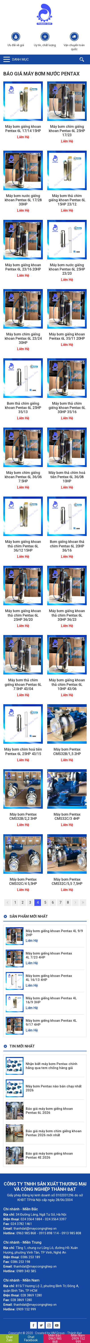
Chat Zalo (9, 1338)
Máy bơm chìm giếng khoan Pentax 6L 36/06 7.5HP (23, 477)
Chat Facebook (31, 1338)
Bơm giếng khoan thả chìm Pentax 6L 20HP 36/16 (67, 546)
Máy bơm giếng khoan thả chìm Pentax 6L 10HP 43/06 (67, 684)
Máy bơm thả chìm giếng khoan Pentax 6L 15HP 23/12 (67, 200)
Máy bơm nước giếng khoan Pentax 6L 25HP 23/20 (67, 269)
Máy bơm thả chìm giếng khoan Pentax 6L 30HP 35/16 (67, 407)
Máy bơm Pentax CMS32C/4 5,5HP (23, 881)
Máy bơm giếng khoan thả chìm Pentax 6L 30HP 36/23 (67, 615)
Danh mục (20, 59)
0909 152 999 (78, 1338)
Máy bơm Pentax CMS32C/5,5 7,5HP (67, 881)
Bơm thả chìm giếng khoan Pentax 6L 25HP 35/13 (23, 407)
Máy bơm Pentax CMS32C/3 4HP (67, 816)
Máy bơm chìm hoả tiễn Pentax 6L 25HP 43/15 (23, 751)
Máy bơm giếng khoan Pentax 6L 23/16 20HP (23, 267)
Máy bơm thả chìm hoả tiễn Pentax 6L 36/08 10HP (67, 477)
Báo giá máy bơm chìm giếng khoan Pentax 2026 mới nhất (54, 1133)
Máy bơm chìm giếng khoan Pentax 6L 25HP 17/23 (67, 130)
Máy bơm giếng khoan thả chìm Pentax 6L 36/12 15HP (23, 546)
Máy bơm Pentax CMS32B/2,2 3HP (23, 816)
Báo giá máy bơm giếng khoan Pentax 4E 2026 (49, 1156)
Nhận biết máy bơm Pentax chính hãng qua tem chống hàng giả (51, 1066)
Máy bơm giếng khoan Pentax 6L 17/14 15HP (23, 128)
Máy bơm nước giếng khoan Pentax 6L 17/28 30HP (23, 200)
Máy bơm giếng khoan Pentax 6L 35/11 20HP (67, 336)
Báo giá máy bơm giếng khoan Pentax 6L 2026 (49, 1111)
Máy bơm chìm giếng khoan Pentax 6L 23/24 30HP (23, 338)
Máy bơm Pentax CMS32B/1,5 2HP (67, 751)
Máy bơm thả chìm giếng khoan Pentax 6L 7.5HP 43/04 (23, 684)
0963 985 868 (55, 1338)
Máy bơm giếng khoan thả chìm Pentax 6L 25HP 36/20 (23, 615)
